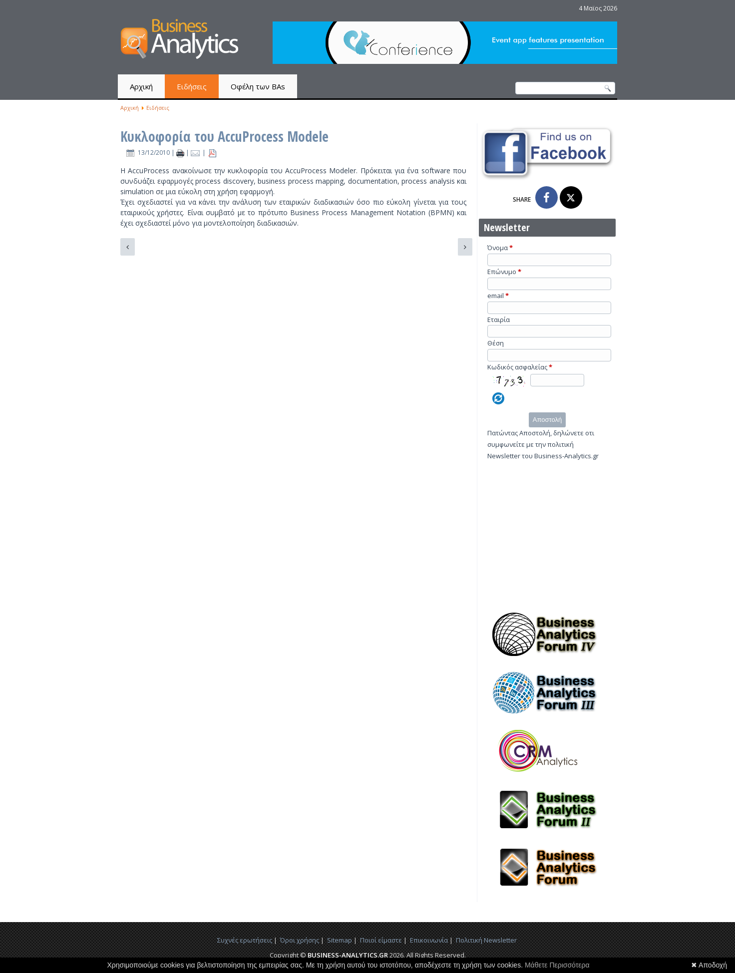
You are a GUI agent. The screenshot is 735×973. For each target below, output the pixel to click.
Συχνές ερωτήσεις (244, 940)
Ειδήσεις (192, 86)
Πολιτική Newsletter (486, 940)
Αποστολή (547, 419)
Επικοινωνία (429, 940)
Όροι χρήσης (299, 940)
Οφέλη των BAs (258, 86)
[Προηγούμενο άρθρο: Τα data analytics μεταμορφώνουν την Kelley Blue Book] (127, 247)
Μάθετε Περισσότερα (557, 965)
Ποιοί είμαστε (381, 940)
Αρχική (141, 86)
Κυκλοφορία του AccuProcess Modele (224, 136)
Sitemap (339, 940)
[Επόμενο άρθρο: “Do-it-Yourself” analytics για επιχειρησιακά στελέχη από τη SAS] (465, 247)
